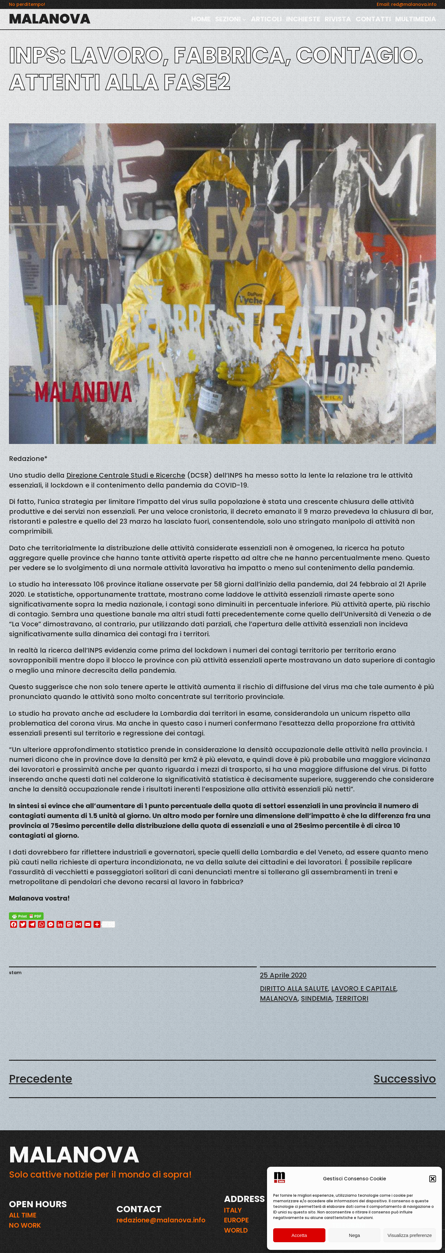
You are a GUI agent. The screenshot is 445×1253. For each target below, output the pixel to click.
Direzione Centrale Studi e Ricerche (125, 475)
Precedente (40, 1079)
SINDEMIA (316, 998)
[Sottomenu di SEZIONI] (244, 19)
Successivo (405, 1079)
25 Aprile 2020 (283, 975)
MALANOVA (50, 19)
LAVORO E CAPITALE (363, 988)
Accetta (299, 1235)
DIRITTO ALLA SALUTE (294, 988)
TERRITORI (352, 998)
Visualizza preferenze (410, 1235)
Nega (354, 1235)
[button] (433, 1179)
